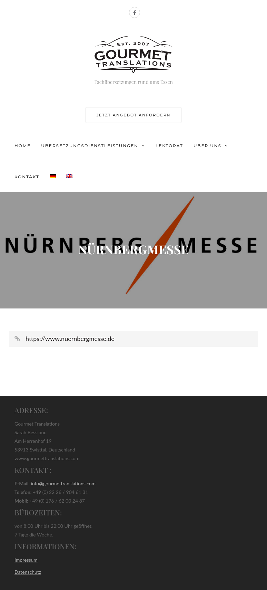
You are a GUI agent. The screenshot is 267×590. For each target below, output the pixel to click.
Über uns (207, 145)
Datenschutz (27, 572)
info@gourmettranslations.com (63, 483)
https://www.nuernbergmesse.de (70, 338)
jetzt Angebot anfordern (133, 115)
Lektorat (169, 145)
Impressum (26, 560)
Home (22, 145)
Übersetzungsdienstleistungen (89, 145)
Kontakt (26, 176)
